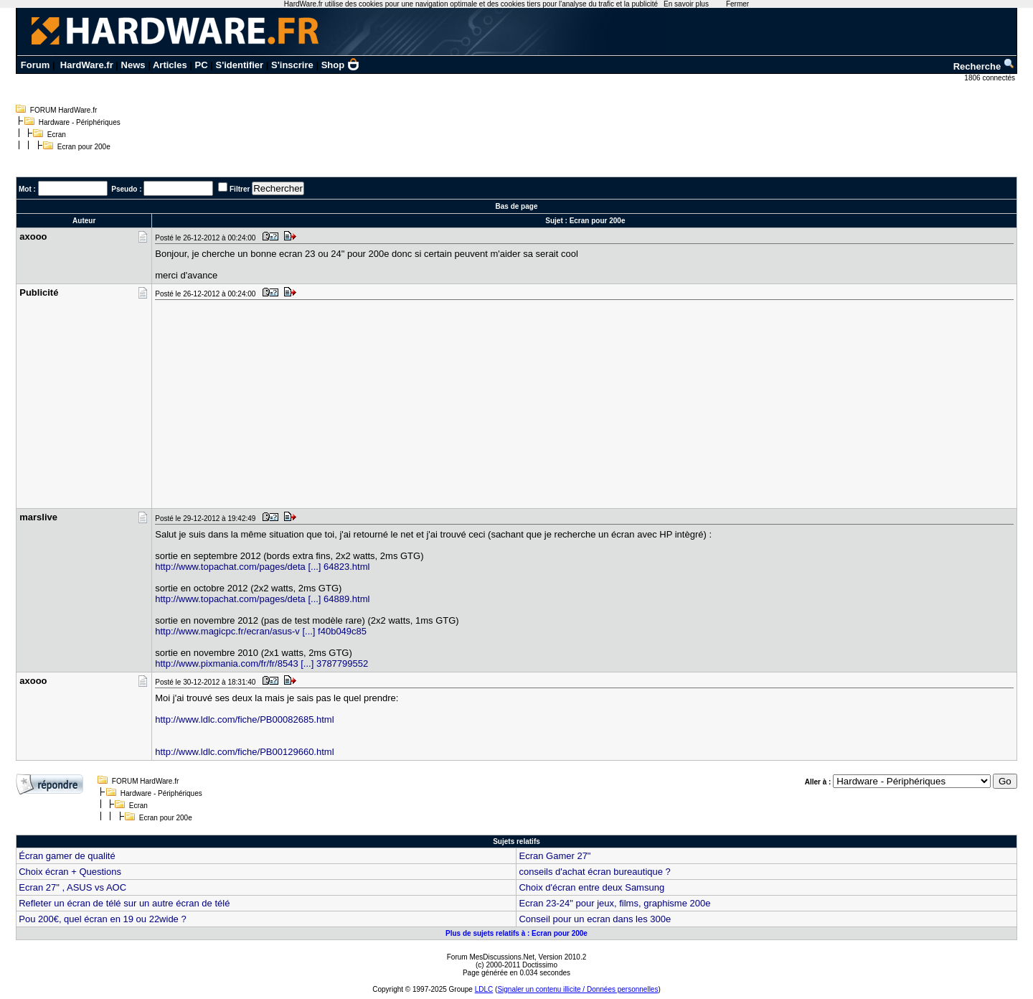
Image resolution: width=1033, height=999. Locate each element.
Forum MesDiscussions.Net (490, 957)
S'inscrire (292, 65)
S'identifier (239, 65)
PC (201, 65)
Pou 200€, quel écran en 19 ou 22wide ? (102, 919)
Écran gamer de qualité (67, 855)
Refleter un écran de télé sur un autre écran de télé (124, 903)
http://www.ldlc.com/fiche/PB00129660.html (244, 751)
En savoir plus (686, 4)
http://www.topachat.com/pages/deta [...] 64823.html (262, 566)
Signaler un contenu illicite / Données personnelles (577, 989)
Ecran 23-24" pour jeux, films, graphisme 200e (614, 903)
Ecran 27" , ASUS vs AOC (72, 887)
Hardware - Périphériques (80, 122)
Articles (170, 65)
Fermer (737, 4)
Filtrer (240, 189)
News (133, 65)
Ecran (56, 135)
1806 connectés (990, 78)
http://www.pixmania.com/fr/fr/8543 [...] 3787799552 (261, 663)
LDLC (484, 989)
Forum (35, 65)
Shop (340, 65)
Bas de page (517, 206)
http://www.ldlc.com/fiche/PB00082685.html (244, 719)
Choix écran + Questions (70, 871)
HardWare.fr (86, 65)
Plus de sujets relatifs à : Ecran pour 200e (516, 933)
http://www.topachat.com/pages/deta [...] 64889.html (262, 599)
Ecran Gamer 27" (554, 855)
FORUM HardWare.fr (64, 110)
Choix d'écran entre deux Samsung (591, 887)
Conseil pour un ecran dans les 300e (595, 919)
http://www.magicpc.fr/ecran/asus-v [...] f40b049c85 (261, 631)
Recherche (984, 66)
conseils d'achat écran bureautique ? (594, 871)
